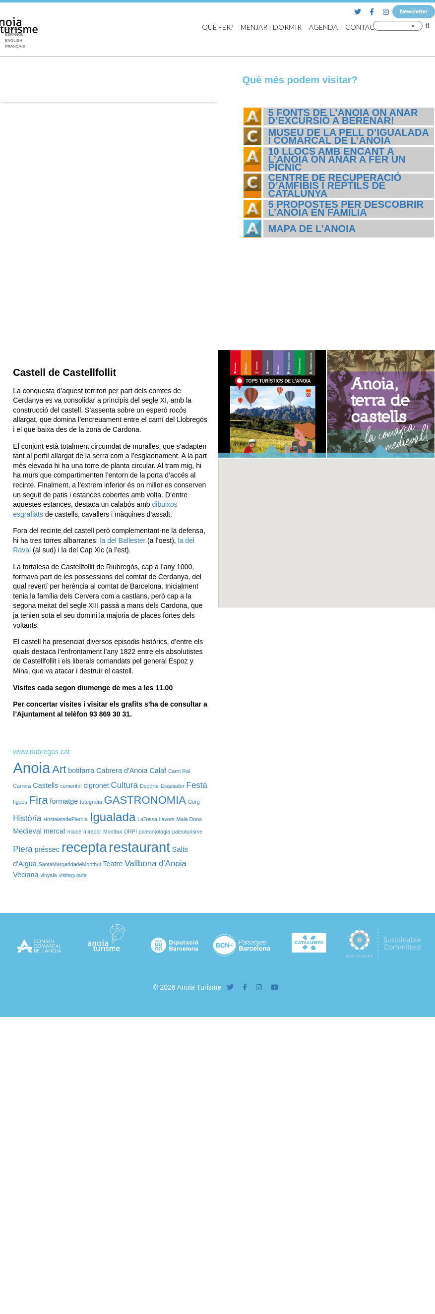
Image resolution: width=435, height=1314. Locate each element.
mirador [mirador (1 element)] (92, 832)
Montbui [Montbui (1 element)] (112, 832)
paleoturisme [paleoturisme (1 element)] (187, 832)
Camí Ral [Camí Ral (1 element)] (179, 771)
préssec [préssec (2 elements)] (47, 849)
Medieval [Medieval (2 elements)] (27, 831)
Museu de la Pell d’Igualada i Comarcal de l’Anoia (348, 136)
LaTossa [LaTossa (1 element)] (147, 819)
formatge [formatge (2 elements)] (64, 801)
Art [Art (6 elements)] (59, 769)
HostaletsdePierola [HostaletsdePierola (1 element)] (65, 819)
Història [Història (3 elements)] (27, 818)
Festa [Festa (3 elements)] (196, 785)
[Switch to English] (15, 41)
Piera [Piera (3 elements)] (22, 849)
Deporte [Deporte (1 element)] (149, 786)
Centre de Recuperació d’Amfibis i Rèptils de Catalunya (335, 185)
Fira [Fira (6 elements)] (38, 800)
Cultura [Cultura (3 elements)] (124, 785)
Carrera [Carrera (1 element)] (22, 786)
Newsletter (414, 11)
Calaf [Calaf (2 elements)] (157, 771)
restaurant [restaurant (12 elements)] (139, 847)
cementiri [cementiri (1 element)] (70, 786)
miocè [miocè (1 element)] (74, 832)
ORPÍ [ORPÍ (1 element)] (130, 832)
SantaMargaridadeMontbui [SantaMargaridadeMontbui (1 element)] (70, 864)
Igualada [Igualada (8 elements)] (113, 817)
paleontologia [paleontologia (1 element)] (154, 832)
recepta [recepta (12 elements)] (84, 847)
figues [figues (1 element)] (20, 802)
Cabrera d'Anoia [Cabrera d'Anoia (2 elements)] (122, 771)
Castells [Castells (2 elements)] (45, 785)
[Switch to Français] (15, 47)
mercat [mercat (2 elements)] (54, 831)
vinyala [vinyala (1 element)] (48, 875)
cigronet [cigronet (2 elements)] (96, 785)
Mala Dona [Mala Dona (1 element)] (189, 819)
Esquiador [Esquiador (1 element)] (173, 786)
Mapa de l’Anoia (312, 228)
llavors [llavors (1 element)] (167, 819)
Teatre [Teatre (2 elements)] (113, 864)
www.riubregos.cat (41, 752)
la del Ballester (122, 540)
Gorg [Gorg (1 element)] (194, 802)
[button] (326, 524)
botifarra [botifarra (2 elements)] (81, 771)
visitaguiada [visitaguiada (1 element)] (72, 875)
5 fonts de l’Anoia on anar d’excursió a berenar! (343, 116)
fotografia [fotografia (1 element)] (91, 802)
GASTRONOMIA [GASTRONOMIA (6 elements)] (145, 800)
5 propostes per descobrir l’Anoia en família (346, 208)
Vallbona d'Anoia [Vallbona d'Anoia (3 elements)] (155, 863)
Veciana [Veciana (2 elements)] (25, 875)
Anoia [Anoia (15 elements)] (31, 768)
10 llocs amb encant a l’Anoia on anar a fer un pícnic (337, 159)
